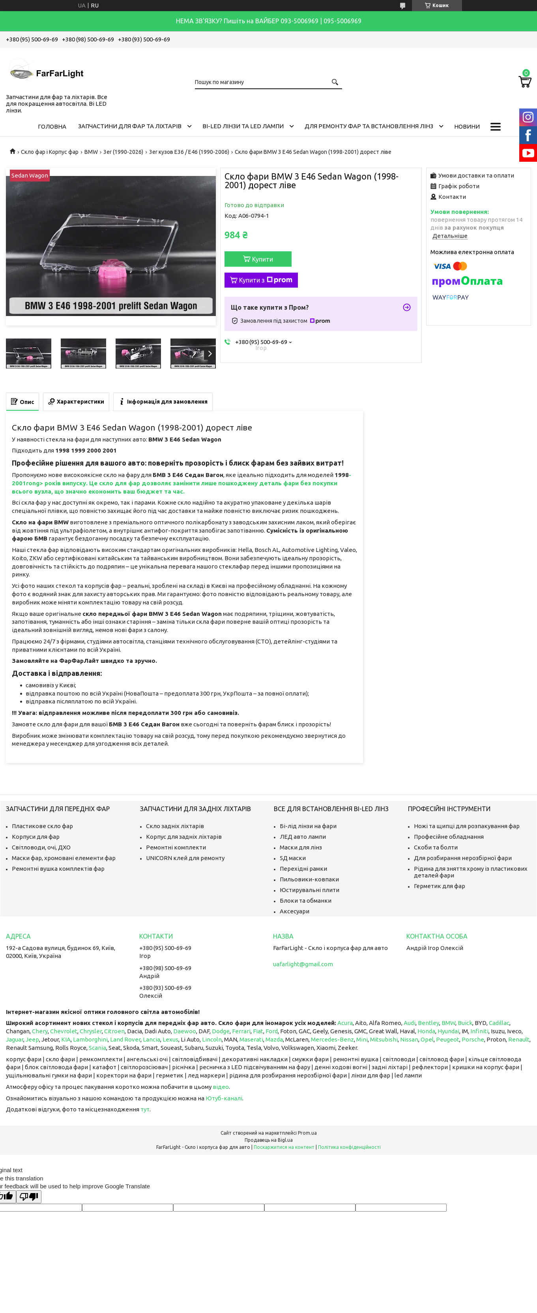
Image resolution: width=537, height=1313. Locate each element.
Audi (409, 1022)
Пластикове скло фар (42, 826)
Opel (427, 1039)
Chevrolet (63, 1031)
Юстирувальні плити (309, 890)
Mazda (274, 1039)
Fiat (258, 1031)
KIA (66, 1039)
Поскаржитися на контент (284, 1147)
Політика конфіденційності (349, 1147)
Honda (426, 1031)
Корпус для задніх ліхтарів (184, 836)
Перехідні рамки (303, 868)
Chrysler (91, 1031)
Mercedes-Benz (332, 1039)
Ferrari (241, 1031)
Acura (345, 1022)
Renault (519, 1039)
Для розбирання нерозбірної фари (463, 858)
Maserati (251, 1039)
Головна (52, 126)
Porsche (473, 1039)
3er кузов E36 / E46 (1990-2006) (189, 152)
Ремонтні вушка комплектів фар (58, 868)
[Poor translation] (28, 1196)
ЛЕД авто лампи (303, 836)
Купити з (265, 280)
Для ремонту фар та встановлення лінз (369, 126)
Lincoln (212, 1039)
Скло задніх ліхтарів (175, 826)
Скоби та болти (436, 847)
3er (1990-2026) (123, 152)
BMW (91, 152)
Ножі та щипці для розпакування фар (467, 826)
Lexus (170, 1039)
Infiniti (479, 1031)
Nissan (409, 1039)
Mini (362, 1039)
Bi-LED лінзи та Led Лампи (243, 126)
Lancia (151, 1039)
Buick (465, 1022)
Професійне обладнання (449, 836)
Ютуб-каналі (224, 1098)
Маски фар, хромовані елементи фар (64, 858)
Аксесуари (294, 911)
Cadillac (499, 1022)
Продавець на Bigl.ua (269, 1140)
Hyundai (448, 1031)
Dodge (221, 1031)
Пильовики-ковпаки (309, 879)
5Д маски (293, 858)
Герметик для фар (439, 886)
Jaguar (14, 1039)
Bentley (428, 1022)
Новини (467, 126)
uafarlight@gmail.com (303, 964)
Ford (272, 1031)
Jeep (32, 1039)
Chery (40, 1031)
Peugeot (447, 1039)
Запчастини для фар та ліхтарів (129, 126)
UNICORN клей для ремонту (185, 858)
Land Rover (125, 1039)
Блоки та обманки (305, 900)
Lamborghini (90, 1039)
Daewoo (184, 1031)
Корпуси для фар (36, 836)
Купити (262, 259)
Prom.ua (307, 1132)
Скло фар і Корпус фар (50, 152)
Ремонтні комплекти (176, 847)
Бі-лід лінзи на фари (308, 826)
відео (221, 1086)
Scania (97, 1047)
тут (145, 1109)
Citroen (114, 1031)
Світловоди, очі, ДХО (41, 847)
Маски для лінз (301, 847)
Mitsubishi (384, 1039)
